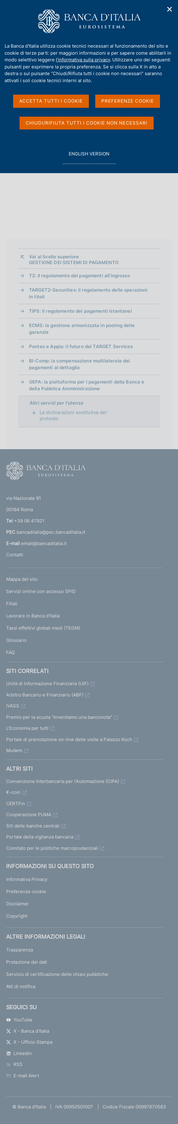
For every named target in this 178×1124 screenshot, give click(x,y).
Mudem (14, 750)
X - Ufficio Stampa (29, 1042)
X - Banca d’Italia (27, 1031)
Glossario (16, 640)
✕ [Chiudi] (169, 9)
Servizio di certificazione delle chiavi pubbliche (57, 974)
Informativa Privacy (26, 879)
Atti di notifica (20, 986)
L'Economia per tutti (27, 728)
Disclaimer (17, 904)
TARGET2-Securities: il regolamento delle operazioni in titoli (88, 293)
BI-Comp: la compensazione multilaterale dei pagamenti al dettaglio (79, 364)
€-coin (13, 792)
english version (88, 157)
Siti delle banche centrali (33, 826)
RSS (14, 1064)
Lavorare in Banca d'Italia (33, 616)
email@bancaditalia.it (44, 543)
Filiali (11, 603)
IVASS (12, 706)
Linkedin (19, 1053)
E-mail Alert (22, 1076)
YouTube (19, 1020)
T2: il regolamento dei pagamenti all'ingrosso (79, 275)
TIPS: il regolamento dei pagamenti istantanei (80, 311)
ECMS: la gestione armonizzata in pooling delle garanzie (82, 328)
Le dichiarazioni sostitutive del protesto (73, 415)
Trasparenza (19, 950)
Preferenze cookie (26, 891)
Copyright (16, 916)
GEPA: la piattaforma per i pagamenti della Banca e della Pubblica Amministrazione (86, 385)
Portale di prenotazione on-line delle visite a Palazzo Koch (69, 739)
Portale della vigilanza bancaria (39, 837)
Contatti (14, 555)
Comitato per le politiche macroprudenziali (52, 848)
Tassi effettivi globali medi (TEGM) (43, 628)
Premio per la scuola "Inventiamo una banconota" (59, 717)
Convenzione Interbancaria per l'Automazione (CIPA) (62, 781)
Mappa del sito (22, 579)
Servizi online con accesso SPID (41, 591)
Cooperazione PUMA (28, 814)
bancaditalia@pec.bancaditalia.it (50, 532)
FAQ (10, 652)
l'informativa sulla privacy (83, 60)
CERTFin (15, 803)
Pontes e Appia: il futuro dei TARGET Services (81, 346)
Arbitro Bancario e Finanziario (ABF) (44, 695)
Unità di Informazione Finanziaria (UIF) (47, 683)
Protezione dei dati (26, 962)
